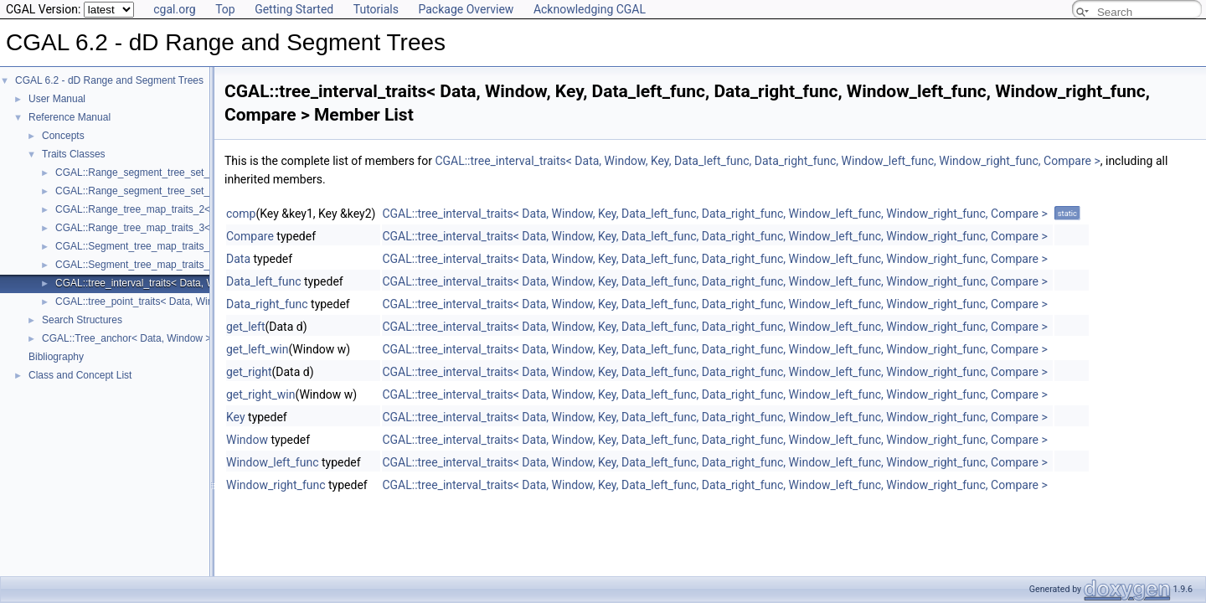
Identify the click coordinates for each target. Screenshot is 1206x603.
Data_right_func (267, 304)
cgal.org (174, 9)
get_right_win (260, 394)
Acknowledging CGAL (589, 9)
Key (235, 417)
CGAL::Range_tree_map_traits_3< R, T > (147, 228)
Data (238, 258)
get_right (248, 372)
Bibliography (56, 357)
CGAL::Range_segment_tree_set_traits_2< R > (161, 172)
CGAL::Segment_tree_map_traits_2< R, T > (153, 246)
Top (225, 9)
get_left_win (257, 349)
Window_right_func (276, 485)
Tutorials (376, 9)
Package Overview (465, 9)
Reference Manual (69, 117)
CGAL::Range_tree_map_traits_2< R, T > (147, 209)
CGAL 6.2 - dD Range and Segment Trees (109, 80)
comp (240, 213)
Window (247, 439)
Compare (250, 236)
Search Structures (82, 320)
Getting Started (294, 9)
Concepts (63, 136)
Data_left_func (264, 281)
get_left (245, 326)
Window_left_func (272, 462)
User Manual (56, 99)
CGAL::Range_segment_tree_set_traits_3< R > (161, 191)
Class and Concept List (79, 375)
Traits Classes (74, 154)
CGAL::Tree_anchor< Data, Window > (126, 338)
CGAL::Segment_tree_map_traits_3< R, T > (153, 265)
